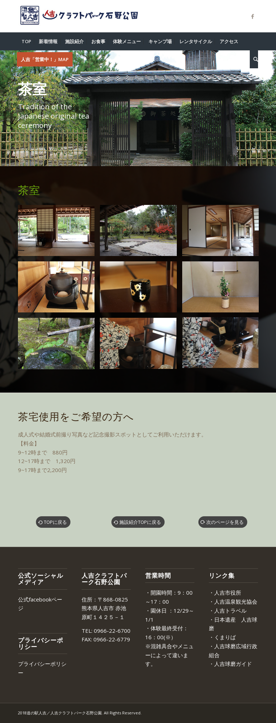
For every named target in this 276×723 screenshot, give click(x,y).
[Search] (254, 59)
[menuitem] (26, 41)
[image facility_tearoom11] (141, 346)
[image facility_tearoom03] (141, 233)
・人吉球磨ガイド (230, 663)
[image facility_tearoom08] (59, 346)
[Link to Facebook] (252, 16)
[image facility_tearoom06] (141, 289)
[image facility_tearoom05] (59, 289)
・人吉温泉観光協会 (233, 601)
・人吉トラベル (228, 610)
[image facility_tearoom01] (59, 233)
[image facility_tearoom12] (223, 346)
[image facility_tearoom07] (223, 289)
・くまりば (222, 637)
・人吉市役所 (225, 592)
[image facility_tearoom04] (223, 233)
